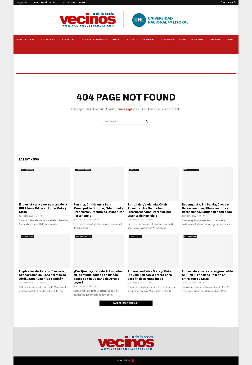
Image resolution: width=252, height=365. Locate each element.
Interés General (40, 2)
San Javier (215, 39)
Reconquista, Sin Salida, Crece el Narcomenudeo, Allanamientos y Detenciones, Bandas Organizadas (207, 208)
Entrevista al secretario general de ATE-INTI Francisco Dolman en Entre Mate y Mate (207, 275)
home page (125, 109)
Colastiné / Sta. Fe (25, 39)
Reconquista (167, 39)
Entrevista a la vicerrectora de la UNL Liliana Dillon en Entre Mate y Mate (43, 208)
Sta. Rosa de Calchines (93, 39)
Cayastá (115, 39)
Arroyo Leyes (68, 39)
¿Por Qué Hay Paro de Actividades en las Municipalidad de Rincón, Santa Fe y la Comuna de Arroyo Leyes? (97, 276)
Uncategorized (27, 170)
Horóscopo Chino (57, 2)
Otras (230, 39)
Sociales (71, 2)
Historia (81, 2)
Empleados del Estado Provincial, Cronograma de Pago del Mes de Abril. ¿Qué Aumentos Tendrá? (42, 275)
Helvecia (130, 39)
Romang (182, 39)
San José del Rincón (83, 236)
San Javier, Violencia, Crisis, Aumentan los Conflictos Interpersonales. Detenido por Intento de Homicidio (149, 210)
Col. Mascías (148, 39)
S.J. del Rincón (48, 39)
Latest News (29, 159)
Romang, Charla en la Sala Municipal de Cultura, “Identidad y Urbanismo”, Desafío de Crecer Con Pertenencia (98, 210)
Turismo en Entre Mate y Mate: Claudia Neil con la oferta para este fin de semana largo (150, 275)
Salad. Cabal (197, 39)
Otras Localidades (83, 170)
